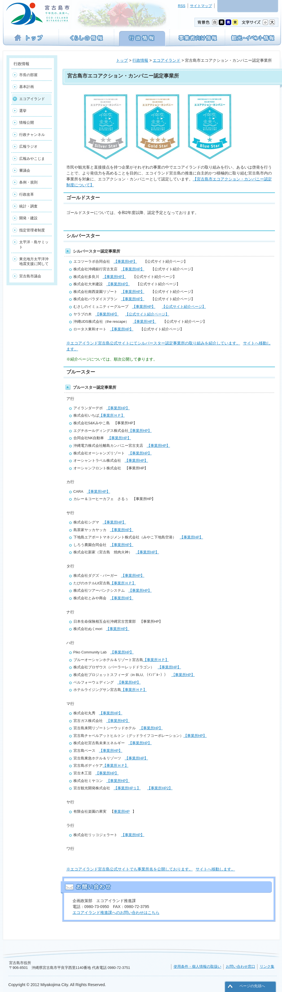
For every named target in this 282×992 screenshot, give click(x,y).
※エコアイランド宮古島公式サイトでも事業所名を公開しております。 (129, 869)
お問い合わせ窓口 (240, 966)
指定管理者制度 (32, 230)
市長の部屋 (28, 75)
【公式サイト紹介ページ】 (184, 306)
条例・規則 (28, 182)
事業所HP (122, 811)
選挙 (23, 111)
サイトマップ (201, 6)
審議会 (24, 170)
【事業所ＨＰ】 (112, 415)
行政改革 (26, 194)
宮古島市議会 (30, 276)
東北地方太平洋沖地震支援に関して (34, 261)
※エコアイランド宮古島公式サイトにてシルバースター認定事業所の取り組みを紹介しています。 (153, 343)
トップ (122, 60)
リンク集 (267, 966)
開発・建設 (28, 218)
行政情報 (140, 60)
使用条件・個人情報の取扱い (197, 966)
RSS (181, 6)
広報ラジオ (28, 146)
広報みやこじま (32, 158)
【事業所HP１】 (127, 788)
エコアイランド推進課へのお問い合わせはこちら (116, 912)
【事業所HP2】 (159, 788)
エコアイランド (166, 60)
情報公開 (26, 122)
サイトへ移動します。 (215, 869)
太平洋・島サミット (34, 244)
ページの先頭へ (252, 986)
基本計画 (26, 87)
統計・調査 (28, 206)
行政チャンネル (32, 134)
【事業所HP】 (125, 261)
